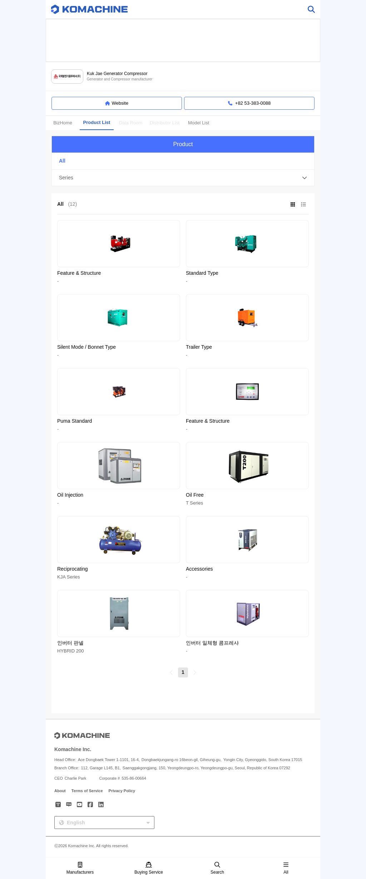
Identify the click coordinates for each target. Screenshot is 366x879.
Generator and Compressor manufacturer (119, 79)
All (285, 868)
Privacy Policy (122, 791)
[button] (183, 178)
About (60, 791)
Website (116, 103)
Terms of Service (87, 791)
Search (217, 868)
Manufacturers (80, 868)
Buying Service (148, 868)
